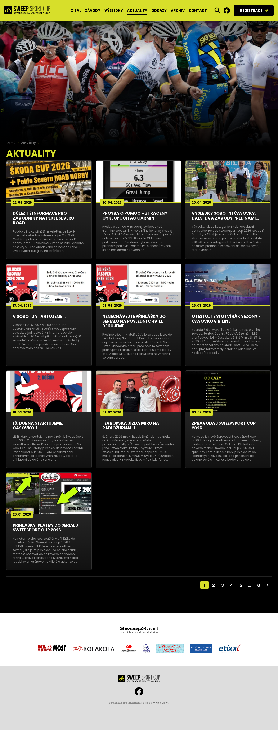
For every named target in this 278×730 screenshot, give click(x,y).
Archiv (178, 10)
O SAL (76, 10)
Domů (11, 143)
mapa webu (161, 703)
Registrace (251, 10)
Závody (92, 10)
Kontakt (198, 10)
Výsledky (113, 10)
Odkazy (159, 10)
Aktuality (137, 10)
